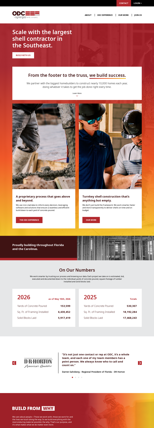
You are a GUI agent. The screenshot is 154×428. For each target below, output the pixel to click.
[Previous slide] (14, 363)
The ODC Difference (29, 220)
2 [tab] (76, 378)
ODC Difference (105, 15)
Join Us (138, 15)
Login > (138, 3)
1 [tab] (73, 378)
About (88, 15)
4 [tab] (82, 378)
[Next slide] (140, 363)
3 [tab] (79, 378)
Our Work (123, 15)
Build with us (23, 55)
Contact (123, 3)
